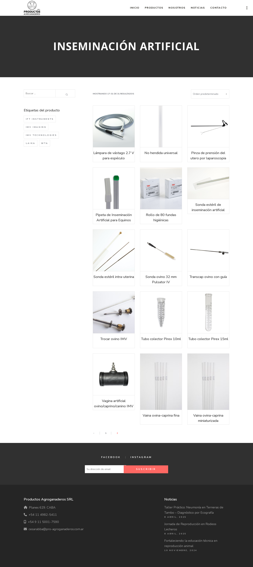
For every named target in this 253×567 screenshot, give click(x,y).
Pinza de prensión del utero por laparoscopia (208, 156)
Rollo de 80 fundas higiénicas (161, 218)
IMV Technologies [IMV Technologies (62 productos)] (41, 135)
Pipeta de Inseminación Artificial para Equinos (114, 218)
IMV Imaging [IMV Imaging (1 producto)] (36, 127)
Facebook (111, 457)
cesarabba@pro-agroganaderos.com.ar (56, 529)
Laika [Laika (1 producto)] (30, 143)
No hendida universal (161, 153)
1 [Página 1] (105, 433)
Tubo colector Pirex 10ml (161, 339)
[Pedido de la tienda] (210, 93)
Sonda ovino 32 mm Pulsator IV (161, 279)
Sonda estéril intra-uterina (113, 276)
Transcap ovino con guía (208, 276)
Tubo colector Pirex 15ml (208, 339)
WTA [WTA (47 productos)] (44, 143)
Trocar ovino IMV (113, 339)
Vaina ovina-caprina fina (161, 415)
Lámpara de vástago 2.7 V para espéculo (113, 156)
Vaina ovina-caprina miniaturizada (208, 418)
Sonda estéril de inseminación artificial (208, 207)
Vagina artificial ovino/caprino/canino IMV (113, 404)
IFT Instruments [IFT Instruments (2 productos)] (40, 119)
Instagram (141, 457)
